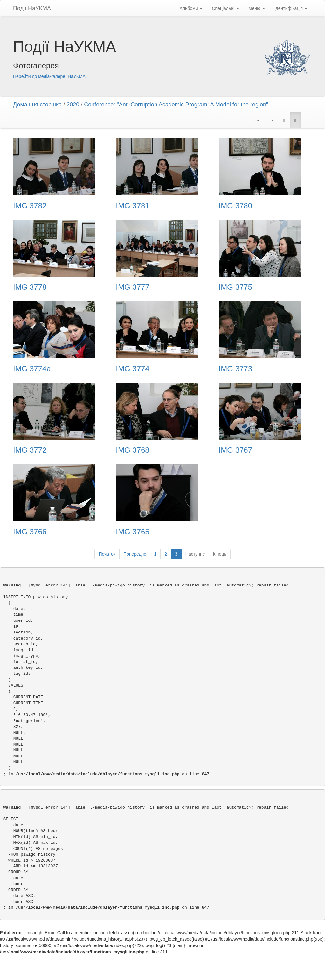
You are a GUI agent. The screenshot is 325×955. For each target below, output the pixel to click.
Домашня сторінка (37, 104)
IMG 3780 (235, 206)
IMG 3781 (132, 206)
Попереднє (134, 554)
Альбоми (190, 8)
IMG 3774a (32, 369)
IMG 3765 (132, 532)
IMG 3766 (29, 532)
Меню (256, 8)
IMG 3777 (132, 287)
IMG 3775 (235, 287)
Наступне (195, 554)
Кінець (219, 554)
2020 (72, 104)
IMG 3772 (29, 450)
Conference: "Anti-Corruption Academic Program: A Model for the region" (176, 104)
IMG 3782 (29, 206)
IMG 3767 (235, 450)
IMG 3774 (132, 369)
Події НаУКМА (32, 8)
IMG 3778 (29, 287)
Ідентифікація (290, 8)
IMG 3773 (235, 369)
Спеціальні (225, 8)
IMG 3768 (132, 450)
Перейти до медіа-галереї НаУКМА (49, 76)
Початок (107, 554)
